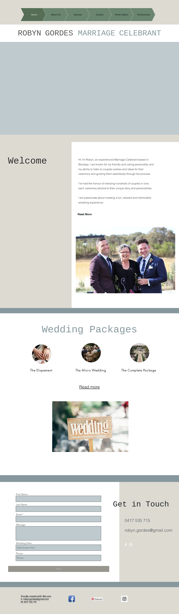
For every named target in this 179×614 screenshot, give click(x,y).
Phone (19, 553)
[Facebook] (126, 545)
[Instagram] (131, 545)
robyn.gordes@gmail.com (148, 530)
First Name (22, 494)
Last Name (21, 504)
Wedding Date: (24, 543)
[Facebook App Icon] (71, 599)
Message (20, 525)
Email (19, 514)
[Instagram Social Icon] (124, 599)
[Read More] (90, 214)
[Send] (58, 569)
